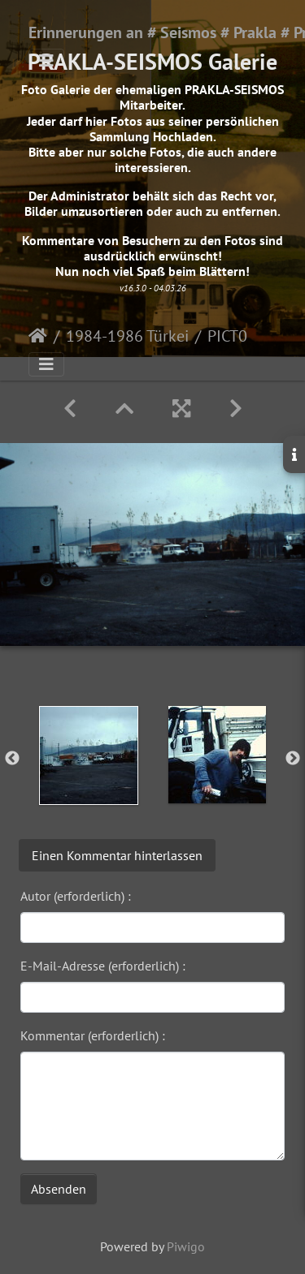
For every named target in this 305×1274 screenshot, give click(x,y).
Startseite (37, 336)
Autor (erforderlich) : (75, 896)
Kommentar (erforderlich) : (92, 1035)
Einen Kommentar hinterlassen (117, 855)
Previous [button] (12, 759)
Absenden (58, 1189)
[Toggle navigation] (46, 61)
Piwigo (186, 1246)
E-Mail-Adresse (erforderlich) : (102, 966)
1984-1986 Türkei (127, 335)
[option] (88, 755)
